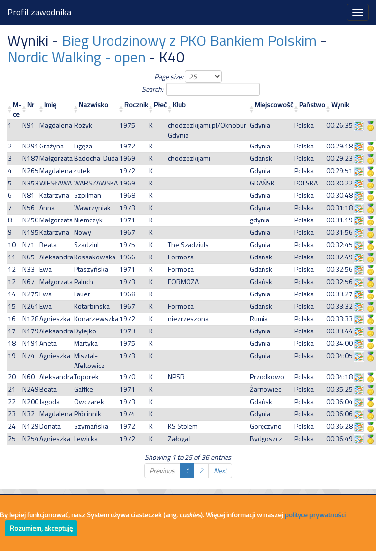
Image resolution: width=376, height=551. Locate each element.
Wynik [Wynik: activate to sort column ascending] (340, 104)
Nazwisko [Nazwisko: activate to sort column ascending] (93, 104)
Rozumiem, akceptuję (41, 528)
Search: (188, 89)
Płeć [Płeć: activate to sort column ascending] (160, 104)
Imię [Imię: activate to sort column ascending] (50, 104)
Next (220, 470)
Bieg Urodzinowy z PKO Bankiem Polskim (189, 40)
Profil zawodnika (39, 12)
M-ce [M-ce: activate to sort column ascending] (17, 109)
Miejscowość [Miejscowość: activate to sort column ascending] (274, 104)
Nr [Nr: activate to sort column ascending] (30, 104)
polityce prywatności (315, 515)
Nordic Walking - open (76, 56)
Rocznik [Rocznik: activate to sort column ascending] (136, 104)
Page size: (188, 76)
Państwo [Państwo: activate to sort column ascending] (312, 104)
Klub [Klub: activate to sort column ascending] (179, 104)
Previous (162, 470)
